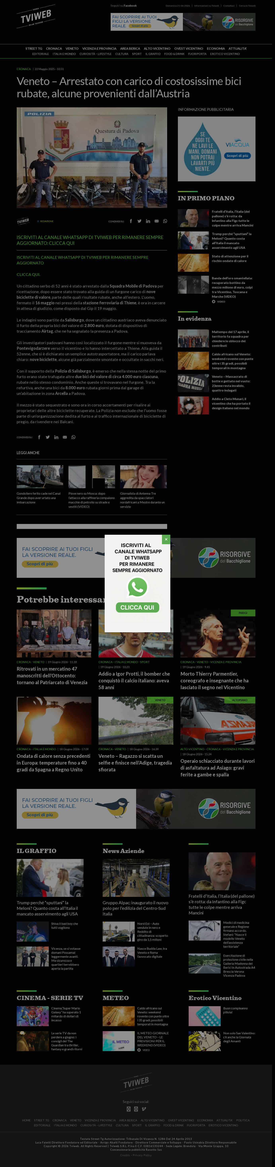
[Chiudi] (166, 539)
